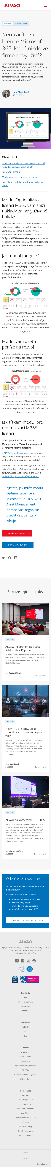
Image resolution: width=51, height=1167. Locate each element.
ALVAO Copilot (25, 1057)
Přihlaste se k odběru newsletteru (28, 920)
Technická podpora (25, 1100)
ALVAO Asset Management (17, 452)
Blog (25, 1036)
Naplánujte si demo (16, 533)
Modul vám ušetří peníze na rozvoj (19, 177)
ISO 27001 (26, 1070)
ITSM (25, 997)
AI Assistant (25, 1052)
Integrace (25, 1010)
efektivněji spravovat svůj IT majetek (20, 476)
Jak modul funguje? (11, 171)
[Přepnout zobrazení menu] (46, 5)
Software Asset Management (25, 1074)
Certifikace (25, 1113)
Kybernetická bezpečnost (25, 1065)
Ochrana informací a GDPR (25, 1117)
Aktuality (7, 23)
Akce (25, 1031)
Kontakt (25, 1095)
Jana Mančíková (21, 92)
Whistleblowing (25, 1126)
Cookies (25, 1122)
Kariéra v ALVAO (25, 1104)
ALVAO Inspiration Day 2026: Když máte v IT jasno (23, 648)
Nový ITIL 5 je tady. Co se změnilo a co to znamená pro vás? (23, 732)
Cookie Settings (42, 1164)
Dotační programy (25, 1131)
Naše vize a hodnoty (25, 1109)
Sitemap (25, 1152)
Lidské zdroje (25, 1079)
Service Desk (25, 1006)
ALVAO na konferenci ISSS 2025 (25, 820)
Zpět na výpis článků (17, 545)
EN (27, 1158)
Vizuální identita (25, 1135)
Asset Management (25, 1002)
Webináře (25, 1027)
